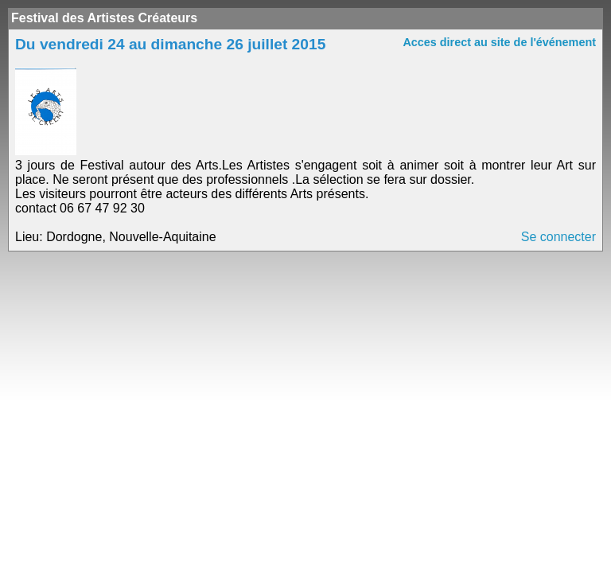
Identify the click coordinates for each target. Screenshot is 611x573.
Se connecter (558, 237)
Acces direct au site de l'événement (499, 42)
